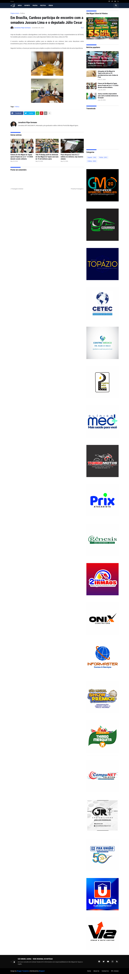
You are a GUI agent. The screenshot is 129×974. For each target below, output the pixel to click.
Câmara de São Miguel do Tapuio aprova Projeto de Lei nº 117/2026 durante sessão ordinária (21, 157)
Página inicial (14, 13)
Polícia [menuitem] (35, 5)
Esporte (92, 157)
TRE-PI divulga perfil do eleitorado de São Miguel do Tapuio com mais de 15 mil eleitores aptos (47, 157)
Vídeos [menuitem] (51, 5)
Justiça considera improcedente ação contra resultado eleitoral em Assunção (108, 96)
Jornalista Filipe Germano (27, 122)
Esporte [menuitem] (27, 5)
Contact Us (105, 971)
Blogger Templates (23, 971)
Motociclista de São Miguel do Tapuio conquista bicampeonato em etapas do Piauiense (102, 60)
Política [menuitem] (43, 5)
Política (22, 13)
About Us (96, 971)
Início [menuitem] (20, 5)
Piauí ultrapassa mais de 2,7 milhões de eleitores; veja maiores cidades (72, 157)
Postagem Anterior (17, 189)
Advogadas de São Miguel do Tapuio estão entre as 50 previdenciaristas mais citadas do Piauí (108, 74)
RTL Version (115, 971)
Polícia (103, 157)
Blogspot (42, 971)
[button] (116, 5)
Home (12, 1)
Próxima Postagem (77, 189)
